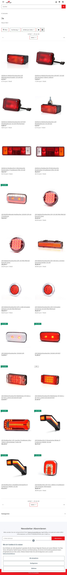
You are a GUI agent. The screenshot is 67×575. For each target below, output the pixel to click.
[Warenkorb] (63, 2)
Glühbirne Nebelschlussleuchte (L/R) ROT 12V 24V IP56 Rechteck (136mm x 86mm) (49, 76)
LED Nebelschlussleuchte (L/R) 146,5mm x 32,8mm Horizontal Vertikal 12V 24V (49, 261)
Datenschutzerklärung (34, 532)
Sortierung (14, 30)
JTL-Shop (36, 573)
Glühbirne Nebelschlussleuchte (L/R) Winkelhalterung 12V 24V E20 (45, 123)
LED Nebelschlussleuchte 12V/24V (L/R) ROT (47, 353)
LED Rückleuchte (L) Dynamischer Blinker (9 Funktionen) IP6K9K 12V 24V (47, 441)
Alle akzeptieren (33, 558)
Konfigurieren (34, 563)
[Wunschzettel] (59, 2)
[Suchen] (31, 6)
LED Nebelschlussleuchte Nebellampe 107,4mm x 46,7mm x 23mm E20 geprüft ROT (49, 396)
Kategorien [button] (5, 514)
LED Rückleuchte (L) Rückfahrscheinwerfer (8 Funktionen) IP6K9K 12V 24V (14, 485)
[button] (56, 2)
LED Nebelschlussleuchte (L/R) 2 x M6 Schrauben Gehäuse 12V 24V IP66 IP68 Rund (15, 308)
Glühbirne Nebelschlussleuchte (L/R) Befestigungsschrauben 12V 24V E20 (12, 76)
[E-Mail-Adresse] (27, 538)
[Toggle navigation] (3, 1)
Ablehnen (33, 568)
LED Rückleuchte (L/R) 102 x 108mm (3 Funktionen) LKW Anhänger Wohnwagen (49, 485)
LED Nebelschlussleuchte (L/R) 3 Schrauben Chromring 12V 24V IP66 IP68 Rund (47, 308)
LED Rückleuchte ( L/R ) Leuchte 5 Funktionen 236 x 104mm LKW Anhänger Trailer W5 (16, 441)
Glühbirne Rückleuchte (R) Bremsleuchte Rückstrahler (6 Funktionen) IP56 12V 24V (47, 169)
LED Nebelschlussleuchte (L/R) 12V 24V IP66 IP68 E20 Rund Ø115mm (50, 215)
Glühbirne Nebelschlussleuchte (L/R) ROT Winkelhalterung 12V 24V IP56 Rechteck (13, 123)
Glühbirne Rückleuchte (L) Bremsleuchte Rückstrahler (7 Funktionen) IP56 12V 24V (13, 169)
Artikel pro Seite (28, 30)
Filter (5, 30)
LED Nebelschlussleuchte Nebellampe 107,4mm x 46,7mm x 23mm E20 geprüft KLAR (15, 396)
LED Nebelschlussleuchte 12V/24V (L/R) (12, 353)
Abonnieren (58, 538)
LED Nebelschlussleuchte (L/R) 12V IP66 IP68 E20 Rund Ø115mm (15, 261)
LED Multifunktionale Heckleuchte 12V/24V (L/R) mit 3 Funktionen (16, 215)
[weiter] (64, 37)
